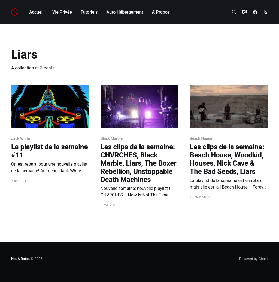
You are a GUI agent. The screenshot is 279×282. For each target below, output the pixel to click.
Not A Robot (20, 259)
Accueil (36, 12)
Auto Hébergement (125, 12)
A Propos (161, 12)
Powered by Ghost (253, 259)
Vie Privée (62, 12)
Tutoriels (89, 12)
